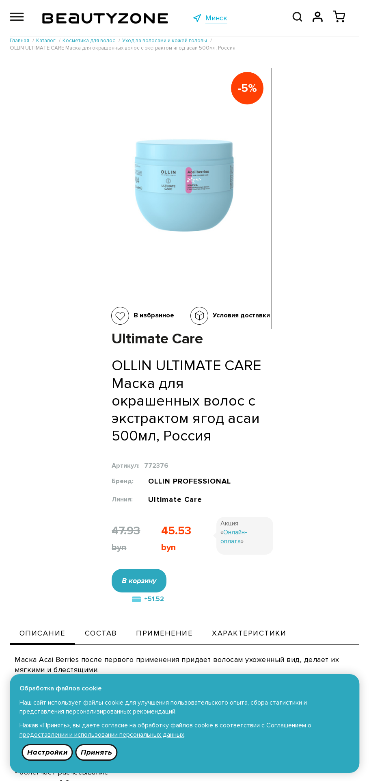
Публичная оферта (176, 671)
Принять (97, 752)
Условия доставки (154, 315)
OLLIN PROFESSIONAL (280, 221)
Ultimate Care (264, 242)
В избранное (66, 315)
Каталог (91, 671)
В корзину (228, 325)
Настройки (47, 752)
